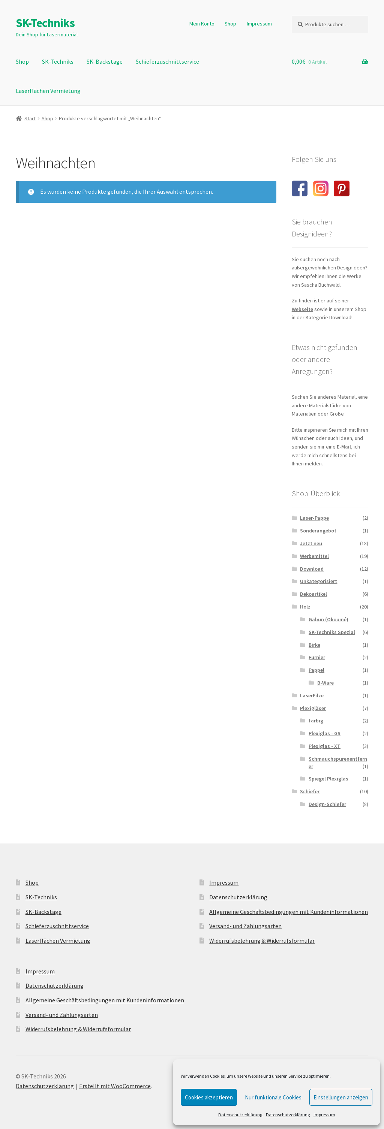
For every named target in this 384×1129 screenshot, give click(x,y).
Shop (230, 23)
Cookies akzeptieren (209, 1097)
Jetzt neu (311, 543)
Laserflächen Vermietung (48, 90)
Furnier (317, 657)
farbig (316, 720)
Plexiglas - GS (324, 733)
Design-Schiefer (327, 804)
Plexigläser (313, 708)
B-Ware (325, 682)
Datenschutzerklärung (240, 1114)
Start (30, 118)
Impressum (324, 1114)
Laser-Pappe (314, 517)
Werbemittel (314, 556)
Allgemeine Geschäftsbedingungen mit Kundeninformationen (105, 1000)
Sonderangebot (318, 530)
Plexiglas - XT (324, 746)
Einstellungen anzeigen (341, 1097)
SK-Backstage (105, 61)
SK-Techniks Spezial (332, 632)
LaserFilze (312, 695)
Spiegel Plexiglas (328, 778)
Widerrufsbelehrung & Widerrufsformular (78, 1029)
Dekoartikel (313, 594)
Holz (305, 606)
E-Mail (344, 446)
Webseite (302, 309)
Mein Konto (201, 23)
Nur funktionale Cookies (273, 1097)
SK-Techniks (45, 22)
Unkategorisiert (318, 581)
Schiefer (310, 791)
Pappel (316, 670)
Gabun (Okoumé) (328, 619)
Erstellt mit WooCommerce (115, 1086)
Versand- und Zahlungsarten (62, 1014)
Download (312, 568)
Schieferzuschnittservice (167, 61)
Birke (314, 645)
